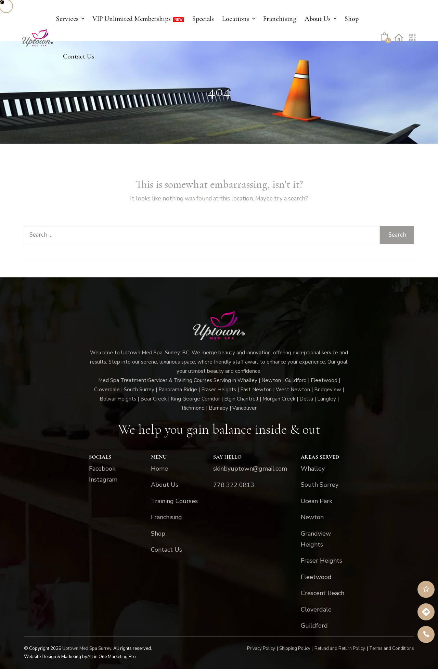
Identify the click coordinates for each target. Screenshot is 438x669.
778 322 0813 (233, 485)
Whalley (313, 468)
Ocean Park (316, 501)
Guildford (314, 625)
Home (159, 468)
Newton (312, 517)
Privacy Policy (261, 648)
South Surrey (319, 485)
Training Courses (174, 501)
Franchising (279, 19)
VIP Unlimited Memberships (131, 19)
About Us (318, 19)
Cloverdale (316, 609)
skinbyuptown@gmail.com (250, 468)
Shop (352, 19)
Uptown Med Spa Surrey (86, 648)
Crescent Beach (322, 593)
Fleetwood (316, 577)
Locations (235, 19)
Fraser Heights (321, 560)
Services (67, 19)
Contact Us (78, 56)
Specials (203, 19)
